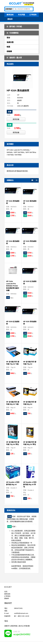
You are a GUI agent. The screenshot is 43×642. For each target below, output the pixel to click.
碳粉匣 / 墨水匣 (14, 58)
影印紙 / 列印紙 (14, 26)
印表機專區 (13, 33)
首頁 (5, 591)
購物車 (6, 598)
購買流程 (7, 594)
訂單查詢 (7, 596)
